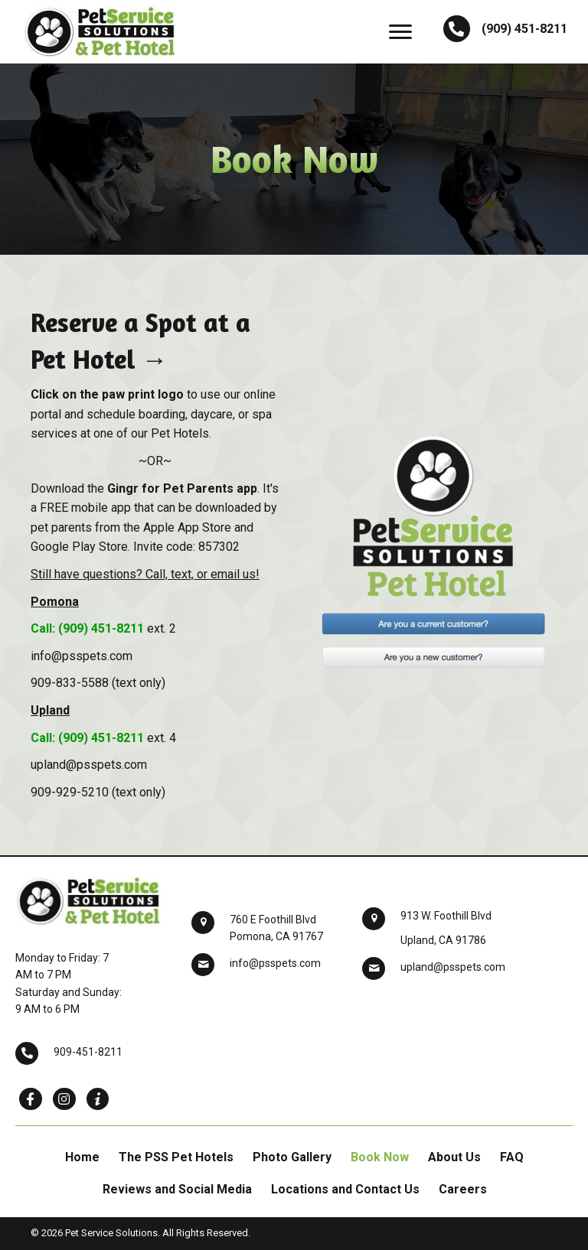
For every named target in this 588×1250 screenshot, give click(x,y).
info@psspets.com (275, 963)
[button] (400, 32)
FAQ (512, 1157)
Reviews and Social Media (177, 1189)
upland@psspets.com (452, 967)
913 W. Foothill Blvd (446, 916)
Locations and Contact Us (345, 1189)
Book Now (380, 1157)
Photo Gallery (292, 1157)
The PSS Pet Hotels (176, 1157)
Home (82, 1157)
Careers (463, 1189)
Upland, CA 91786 (443, 940)
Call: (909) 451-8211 (87, 628)
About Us (454, 1157)
